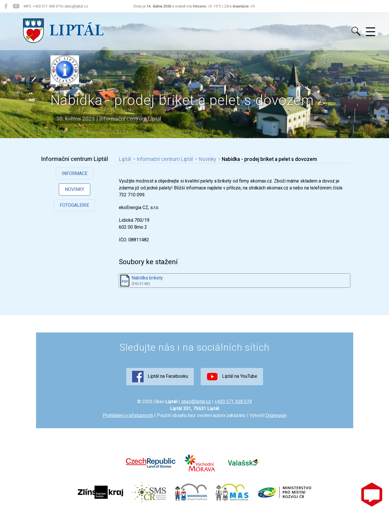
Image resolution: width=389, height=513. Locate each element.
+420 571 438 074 (233, 401)
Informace (74, 173)
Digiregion (276, 415)
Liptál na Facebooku (160, 376)
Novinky (74, 189)
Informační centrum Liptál (165, 159)
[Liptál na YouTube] (16, 6)
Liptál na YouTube (231, 376)
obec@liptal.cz (196, 401)
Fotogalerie (74, 205)
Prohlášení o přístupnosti (128, 415)
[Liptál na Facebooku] (5, 6)
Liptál (125, 159)
